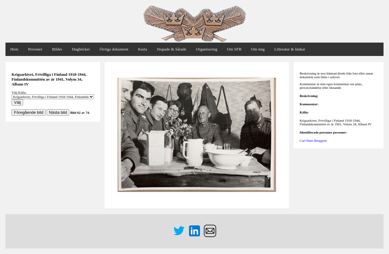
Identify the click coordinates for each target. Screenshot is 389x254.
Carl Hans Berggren (313, 140)
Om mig (257, 49)
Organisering (206, 49)
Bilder (57, 49)
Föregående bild (28, 112)
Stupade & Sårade (171, 49)
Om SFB (234, 49)
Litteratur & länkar (289, 49)
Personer (35, 49)
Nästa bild (58, 112)
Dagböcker (81, 49)
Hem (14, 49)
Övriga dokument (114, 49)
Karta (142, 49)
